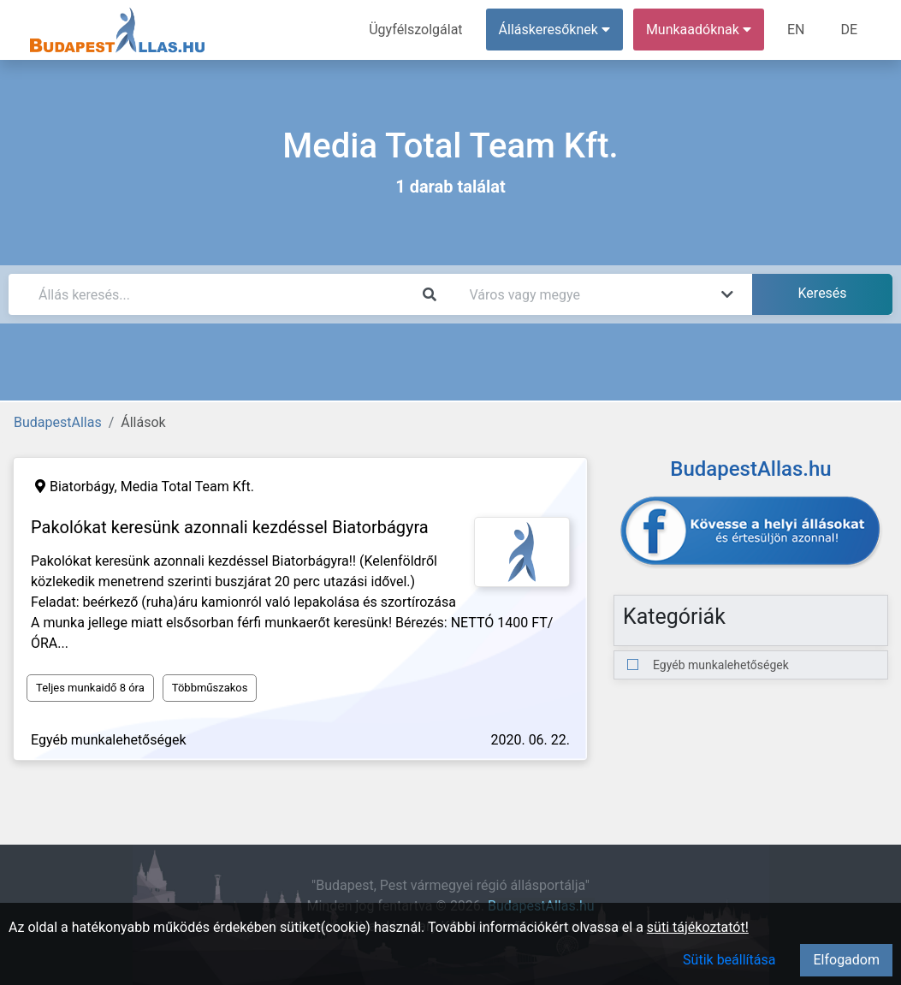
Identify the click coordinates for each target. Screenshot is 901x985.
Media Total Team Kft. (187, 486)
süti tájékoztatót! (698, 927)
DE (848, 29)
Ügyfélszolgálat (415, 29)
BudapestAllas (58, 422)
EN (796, 29)
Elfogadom (846, 960)
